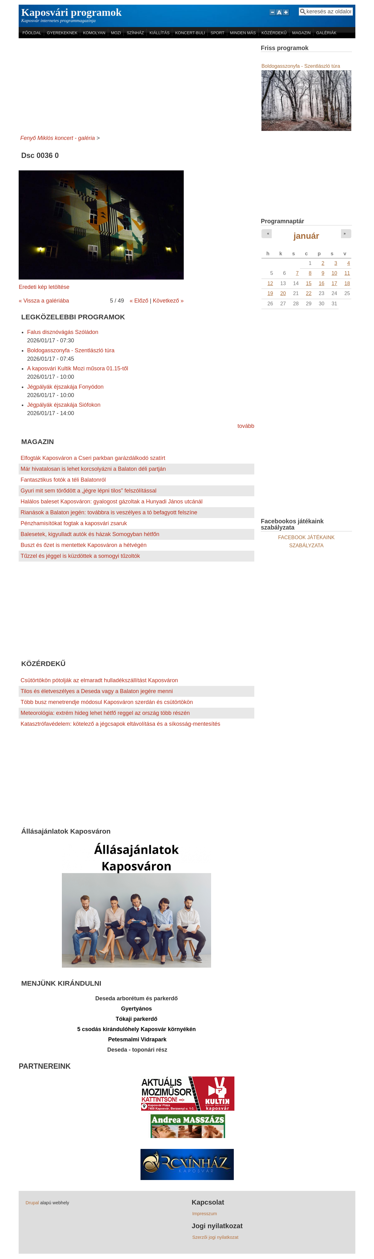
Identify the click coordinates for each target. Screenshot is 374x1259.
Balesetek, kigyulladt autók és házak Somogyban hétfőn (90, 534)
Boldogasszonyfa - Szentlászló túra (70, 350)
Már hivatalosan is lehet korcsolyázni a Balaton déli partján (93, 469)
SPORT (217, 32)
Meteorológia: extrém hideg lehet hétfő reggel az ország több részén (105, 713)
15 (309, 283)
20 (283, 293)
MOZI (116, 32)
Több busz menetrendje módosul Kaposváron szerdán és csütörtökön (107, 702)
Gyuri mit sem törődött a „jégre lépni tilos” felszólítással (88, 491)
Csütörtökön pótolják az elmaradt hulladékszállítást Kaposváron (99, 680)
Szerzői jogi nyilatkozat (215, 1237)
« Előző (139, 301)
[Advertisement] (136, 84)
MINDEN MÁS (243, 32)
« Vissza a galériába (44, 301)
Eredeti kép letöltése (44, 287)
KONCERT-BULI (190, 32)
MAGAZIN (301, 32)
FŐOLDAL (31, 32)
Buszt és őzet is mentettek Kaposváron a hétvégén (83, 545)
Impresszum (204, 1213)
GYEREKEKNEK (62, 32)
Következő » (168, 301)
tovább (246, 426)
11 (347, 273)
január (306, 236)
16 (321, 283)
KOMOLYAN (94, 32)
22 (309, 293)
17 (334, 283)
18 (347, 283)
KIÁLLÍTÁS (159, 32)
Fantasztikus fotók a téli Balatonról (63, 480)
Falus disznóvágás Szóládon (62, 332)
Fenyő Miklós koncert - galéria (57, 138)
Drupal (32, 1202)
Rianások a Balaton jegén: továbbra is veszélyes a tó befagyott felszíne (109, 512)
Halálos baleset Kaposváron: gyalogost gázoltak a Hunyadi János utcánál (111, 501)
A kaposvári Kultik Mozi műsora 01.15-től (77, 368)
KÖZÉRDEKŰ (274, 32)
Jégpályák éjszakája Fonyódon (65, 387)
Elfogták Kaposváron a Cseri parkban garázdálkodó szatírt (93, 458)
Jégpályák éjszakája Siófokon (63, 405)
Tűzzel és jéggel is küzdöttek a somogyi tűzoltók (80, 556)
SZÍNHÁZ (135, 32)
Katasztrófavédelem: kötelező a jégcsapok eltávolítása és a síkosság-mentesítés (120, 724)
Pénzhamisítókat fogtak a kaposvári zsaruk (74, 523)
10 (334, 273)
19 (270, 293)
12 (270, 283)
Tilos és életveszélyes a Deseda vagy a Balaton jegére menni (97, 691)
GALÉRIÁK (326, 32)
